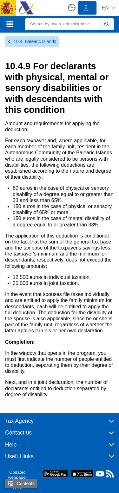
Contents (21, 483)
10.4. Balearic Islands (32, 41)
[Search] (62, 24)
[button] (108, 8)
